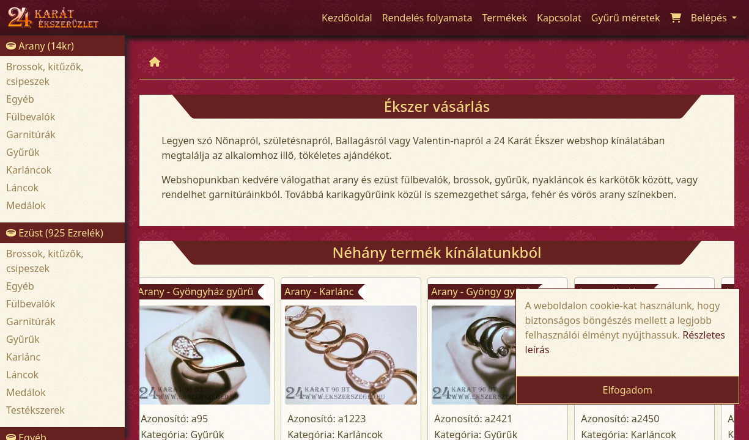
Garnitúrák (31, 134)
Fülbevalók (30, 116)
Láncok (22, 187)
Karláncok (28, 170)
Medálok (26, 205)
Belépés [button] (710, 17)
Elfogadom (627, 390)
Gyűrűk (23, 152)
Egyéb (20, 99)
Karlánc (23, 357)
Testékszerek (35, 410)
